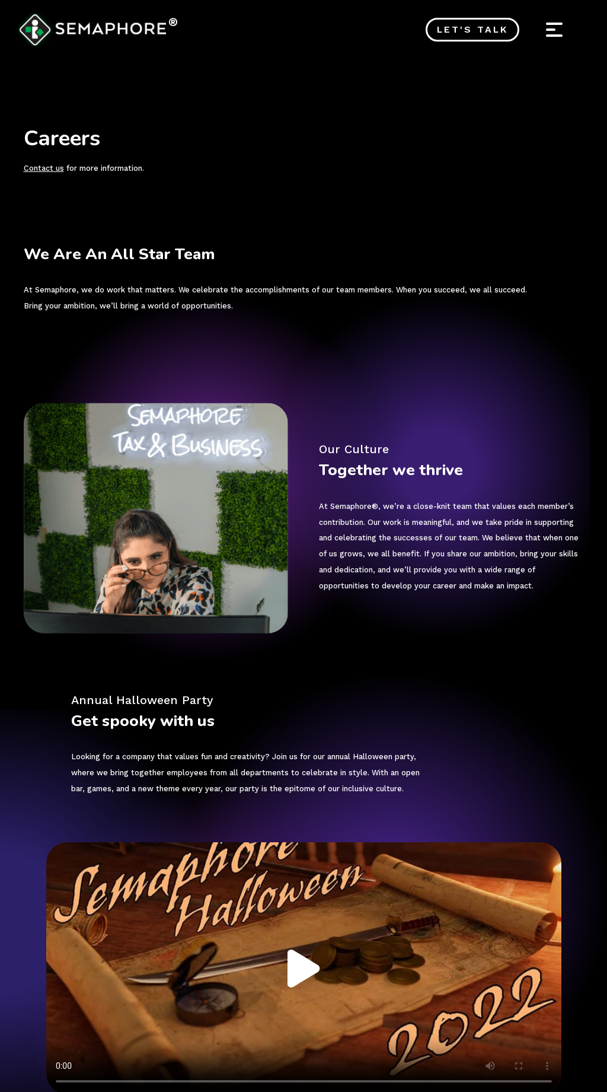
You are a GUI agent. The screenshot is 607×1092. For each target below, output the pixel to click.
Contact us (44, 168)
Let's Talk (473, 29)
